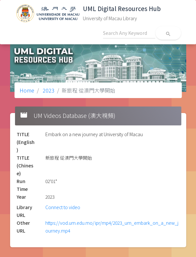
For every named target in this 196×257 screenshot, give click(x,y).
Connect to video (62, 207)
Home (27, 90)
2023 (47, 90)
